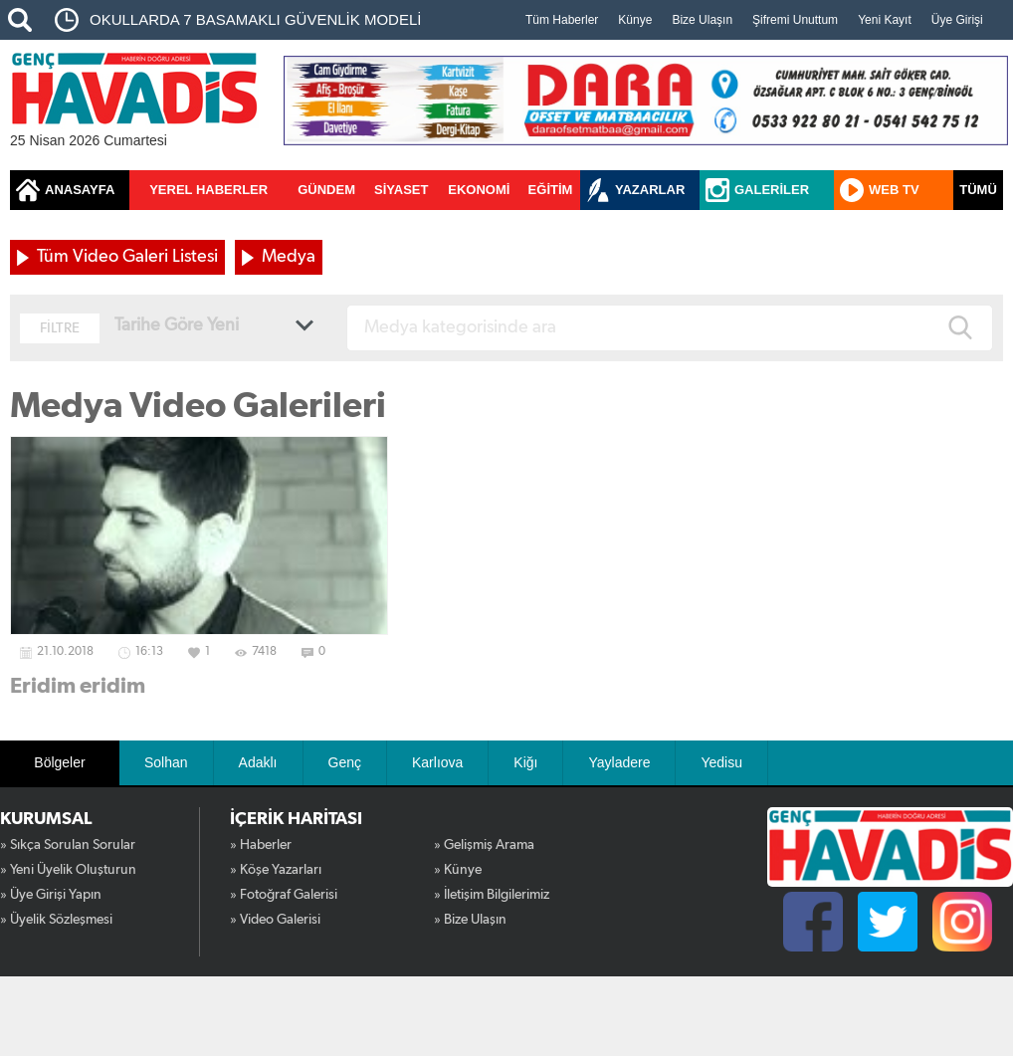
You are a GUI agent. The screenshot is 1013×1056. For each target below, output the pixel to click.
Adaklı (258, 762)
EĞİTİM (550, 189)
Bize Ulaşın (702, 20)
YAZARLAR (650, 189)
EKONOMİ (478, 189)
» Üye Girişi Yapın (50, 895)
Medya (288, 257)
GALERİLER (771, 189)
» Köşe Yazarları (275, 870)
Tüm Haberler (561, 20)
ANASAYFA (79, 189)
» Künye (458, 870)
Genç (344, 762)
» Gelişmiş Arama (484, 845)
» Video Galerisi (275, 920)
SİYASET (401, 189)
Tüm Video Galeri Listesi (127, 257)
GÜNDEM (326, 189)
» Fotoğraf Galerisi (283, 895)
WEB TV (894, 189)
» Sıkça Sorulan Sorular (67, 845)
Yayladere (619, 762)
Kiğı (525, 762)
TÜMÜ (978, 189)
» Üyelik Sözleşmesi (56, 920)
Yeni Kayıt (885, 20)
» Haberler (261, 845)
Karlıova (437, 762)
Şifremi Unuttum (795, 20)
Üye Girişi (957, 20)
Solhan (166, 762)
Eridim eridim (77, 686)
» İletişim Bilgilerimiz (491, 895)
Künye (635, 20)
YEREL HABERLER (208, 189)
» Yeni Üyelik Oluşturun (68, 870)
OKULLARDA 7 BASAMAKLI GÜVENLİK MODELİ (255, 19)
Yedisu (721, 762)
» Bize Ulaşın (470, 920)
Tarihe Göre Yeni (176, 325)
